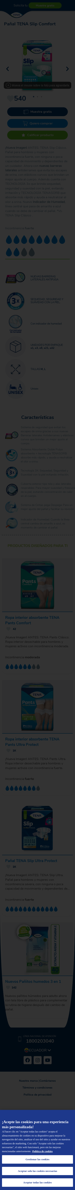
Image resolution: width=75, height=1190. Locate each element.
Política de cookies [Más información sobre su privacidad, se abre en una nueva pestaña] (42, 1151)
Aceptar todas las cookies (37, 1182)
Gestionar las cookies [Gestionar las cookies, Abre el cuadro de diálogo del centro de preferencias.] (38, 1159)
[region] (37, 1150)
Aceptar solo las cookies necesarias (37, 1170)
